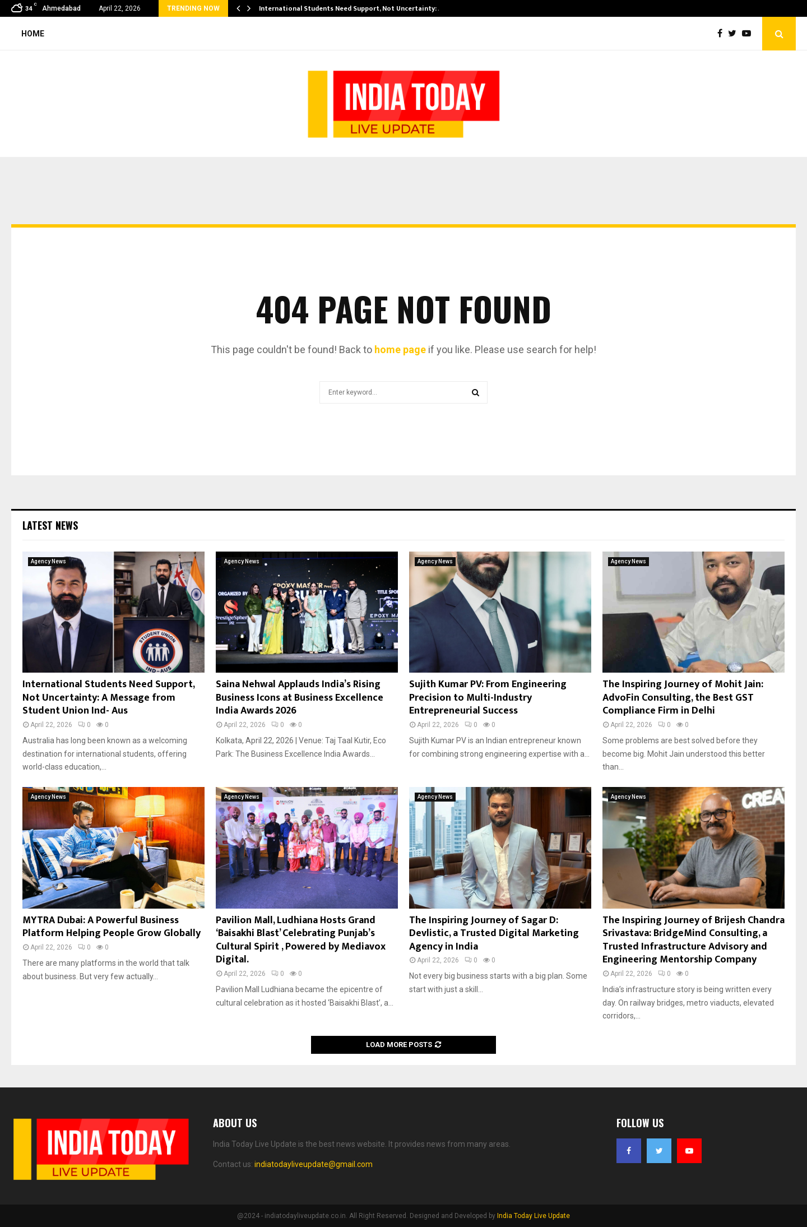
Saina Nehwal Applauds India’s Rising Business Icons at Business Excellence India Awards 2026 (299, 697)
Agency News (48, 561)
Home (32, 33)
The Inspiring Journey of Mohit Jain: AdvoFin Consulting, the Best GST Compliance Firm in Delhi (682, 697)
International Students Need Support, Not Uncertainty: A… (353, 8)
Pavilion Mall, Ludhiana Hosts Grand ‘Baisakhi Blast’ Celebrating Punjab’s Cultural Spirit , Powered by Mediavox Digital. (301, 940)
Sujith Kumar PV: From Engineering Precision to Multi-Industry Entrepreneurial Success (488, 697)
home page (400, 349)
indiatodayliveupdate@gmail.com (313, 1164)
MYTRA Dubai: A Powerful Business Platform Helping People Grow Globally (111, 927)
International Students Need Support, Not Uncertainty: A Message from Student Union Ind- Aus (108, 697)
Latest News (50, 525)
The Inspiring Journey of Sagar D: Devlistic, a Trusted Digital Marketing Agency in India (494, 933)
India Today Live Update (533, 1216)
